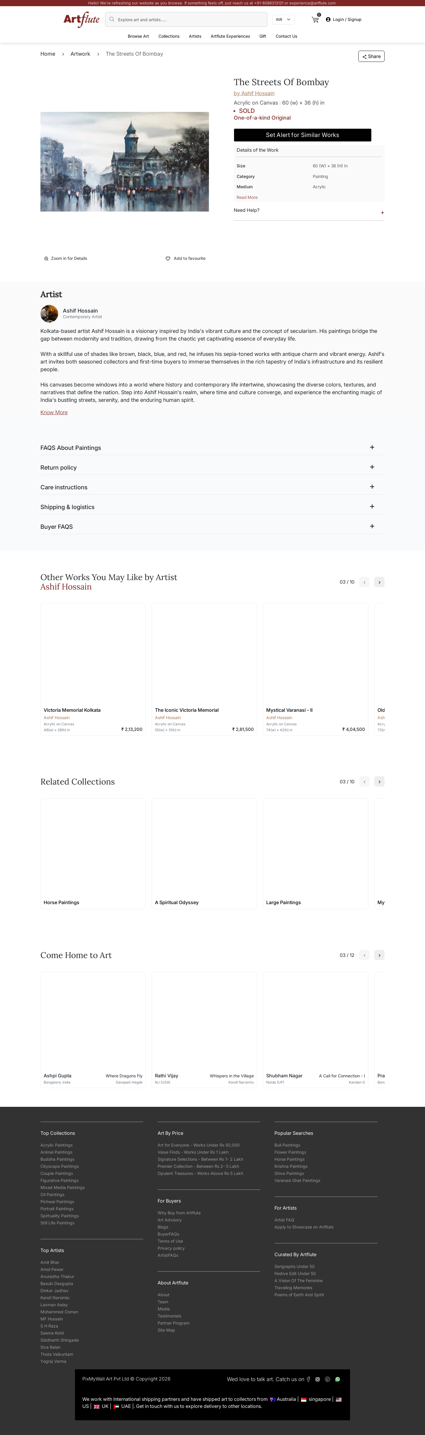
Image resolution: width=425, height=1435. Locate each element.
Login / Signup (344, 19)
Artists (195, 36)
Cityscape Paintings (59, 1166)
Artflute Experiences (230, 36)
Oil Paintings (52, 1194)
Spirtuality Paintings (59, 1215)
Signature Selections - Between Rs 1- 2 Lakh (200, 1159)
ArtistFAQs (168, 1255)
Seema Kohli (52, 1332)
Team (163, 1301)
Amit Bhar (49, 1262)
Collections (168, 36)
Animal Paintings (56, 1152)
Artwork (80, 54)
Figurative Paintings (59, 1180)
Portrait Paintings (56, 1208)
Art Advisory (170, 1219)
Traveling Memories (293, 1287)
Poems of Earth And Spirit (299, 1294)
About (163, 1294)
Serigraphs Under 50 (294, 1266)
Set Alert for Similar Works (302, 134)
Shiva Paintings (289, 1173)
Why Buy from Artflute (179, 1212)
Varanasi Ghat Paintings (297, 1180)
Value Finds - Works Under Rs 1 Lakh (193, 1152)
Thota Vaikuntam (56, 1354)
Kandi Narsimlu (54, 1297)
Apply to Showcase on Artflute (304, 1226)
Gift (262, 36)
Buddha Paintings (57, 1159)
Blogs (163, 1226)
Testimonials (169, 1315)
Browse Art (138, 36)
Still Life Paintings (57, 1222)
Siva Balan (50, 1347)
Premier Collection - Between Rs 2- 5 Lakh (198, 1166)
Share (371, 56)
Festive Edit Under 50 (295, 1273)
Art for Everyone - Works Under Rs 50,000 (199, 1144)
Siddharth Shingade (59, 1339)
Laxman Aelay (54, 1304)
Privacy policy (171, 1248)
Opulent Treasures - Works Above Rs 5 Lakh (200, 1173)
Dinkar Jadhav (54, 1290)
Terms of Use (170, 1241)
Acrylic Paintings (56, 1144)
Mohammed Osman (59, 1311)
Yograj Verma (53, 1361)
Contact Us (286, 36)
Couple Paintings (56, 1173)
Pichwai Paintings (57, 1201)
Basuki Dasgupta (56, 1283)
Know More (54, 412)
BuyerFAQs (168, 1233)
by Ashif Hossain (254, 93)
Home (47, 54)
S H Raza (49, 1325)
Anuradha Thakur (57, 1276)
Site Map (166, 1329)
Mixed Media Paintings (62, 1187)
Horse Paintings (289, 1159)
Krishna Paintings (291, 1166)
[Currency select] (283, 20)
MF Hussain (51, 1318)
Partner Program (173, 1322)
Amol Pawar (51, 1269)
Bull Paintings (287, 1144)
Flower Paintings (290, 1152)
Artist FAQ (284, 1219)
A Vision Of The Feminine (298, 1280)
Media (164, 1308)
